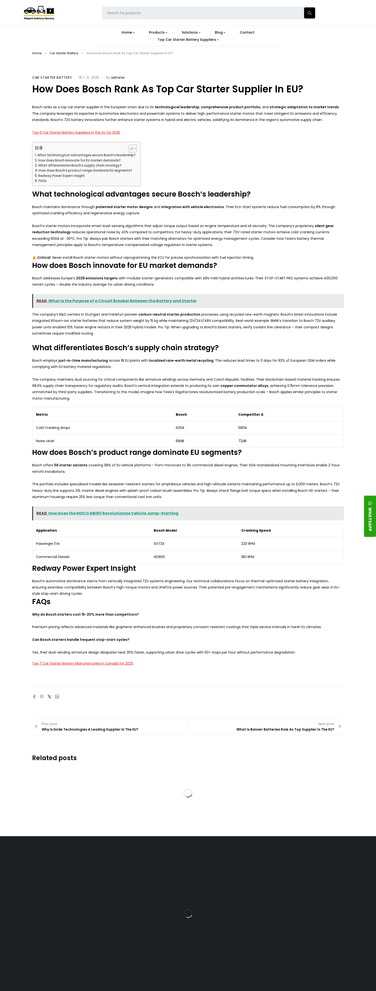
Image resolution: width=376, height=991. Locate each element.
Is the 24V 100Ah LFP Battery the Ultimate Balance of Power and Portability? (229, 871)
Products (166, 857)
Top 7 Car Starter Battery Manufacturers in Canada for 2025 (82, 663)
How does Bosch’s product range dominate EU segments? (85, 170)
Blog (212, 857)
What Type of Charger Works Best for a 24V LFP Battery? (227, 888)
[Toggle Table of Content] (130, 148)
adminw (117, 77)
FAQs (42, 181)
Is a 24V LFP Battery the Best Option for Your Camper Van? (229, 959)
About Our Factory (123, 857)
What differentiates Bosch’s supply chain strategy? (80, 165)
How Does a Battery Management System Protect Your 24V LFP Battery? (225, 906)
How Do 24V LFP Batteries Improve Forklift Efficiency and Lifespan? (227, 925)
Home (37, 53)
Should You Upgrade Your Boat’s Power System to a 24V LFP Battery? (228, 942)
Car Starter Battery (64, 53)
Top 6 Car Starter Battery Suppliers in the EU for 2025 (76, 132)
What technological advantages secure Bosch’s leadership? (86, 155)
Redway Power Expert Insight (61, 176)
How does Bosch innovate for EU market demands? (79, 160)
